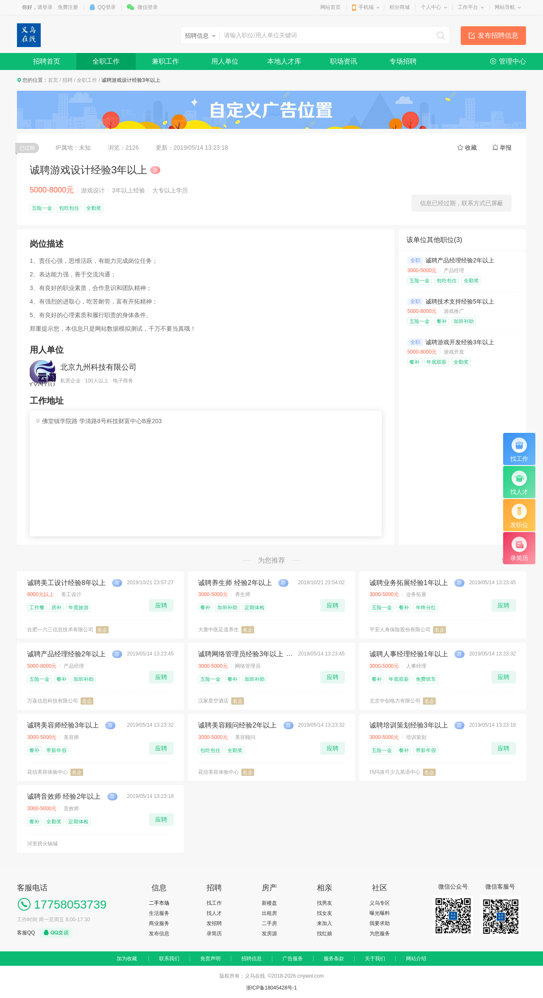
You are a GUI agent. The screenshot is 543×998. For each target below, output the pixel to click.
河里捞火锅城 (42, 844)
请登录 (45, 7)
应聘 (161, 605)
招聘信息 (251, 959)
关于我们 (375, 959)
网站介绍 (416, 959)
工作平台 (468, 7)
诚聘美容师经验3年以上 (63, 725)
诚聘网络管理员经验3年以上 (240, 654)
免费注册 (68, 7)
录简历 (214, 934)
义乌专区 (379, 903)
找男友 (324, 903)
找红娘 (324, 934)
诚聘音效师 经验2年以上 (64, 796)
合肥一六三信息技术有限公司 (60, 630)
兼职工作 (165, 61)
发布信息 (159, 934)
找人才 (214, 913)
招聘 (67, 80)
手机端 (366, 7)
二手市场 (159, 903)
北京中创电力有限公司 (394, 701)
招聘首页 (46, 61)
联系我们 (169, 959)
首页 (53, 80)
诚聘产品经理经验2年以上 (459, 260)
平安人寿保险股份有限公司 (400, 630)
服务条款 (334, 959)
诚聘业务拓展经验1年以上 (408, 582)
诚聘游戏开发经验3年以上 (459, 342)
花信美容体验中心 (47, 772)
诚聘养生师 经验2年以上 (235, 582)
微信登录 (147, 7)
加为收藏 (127, 959)
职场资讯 (343, 61)
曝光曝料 (379, 913)
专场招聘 (403, 61)
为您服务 (379, 934)
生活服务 (159, 913)
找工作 (214, 903)
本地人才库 (284, 61)
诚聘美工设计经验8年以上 (66, 582)
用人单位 (224, 61)
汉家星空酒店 (213, 701)
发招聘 (214, 923)
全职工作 (106, 61)
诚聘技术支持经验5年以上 (459, 301)
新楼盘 (269, 903)
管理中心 (512, 61)
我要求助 (379, 923)
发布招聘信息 (498, 35)
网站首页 (330, 7)
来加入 (324, 923)
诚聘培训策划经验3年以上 (408, 725)
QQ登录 (107, 7)
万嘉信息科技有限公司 (52, 701)
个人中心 (431, 7)
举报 (506, 147)
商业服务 (159, 923)
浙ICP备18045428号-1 (271, 988)
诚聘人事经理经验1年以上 (408, 654)
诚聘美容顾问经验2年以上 (237, 725)
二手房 (269, 923)
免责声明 (210, 959)
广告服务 (293, 959)
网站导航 (505, 7)
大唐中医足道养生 (218, 630)
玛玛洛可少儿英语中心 (394, 772)
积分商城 (399, 7)
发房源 (269, 934)
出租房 (269, 913)
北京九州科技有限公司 (98, 367)
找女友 (324, 913)
